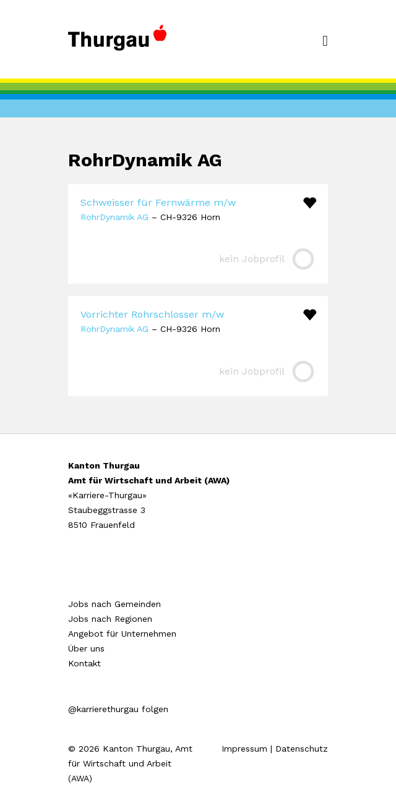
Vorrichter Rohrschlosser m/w (152, 314)
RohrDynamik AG (114, 217)
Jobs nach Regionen (110, 619)
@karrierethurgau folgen (118, 709)
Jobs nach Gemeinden (114, 604)
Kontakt (84, 663)
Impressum (244, 748)
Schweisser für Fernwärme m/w (158, 202)
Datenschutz (301, 748)
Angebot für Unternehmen (122, 634)
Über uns (86, 648)
